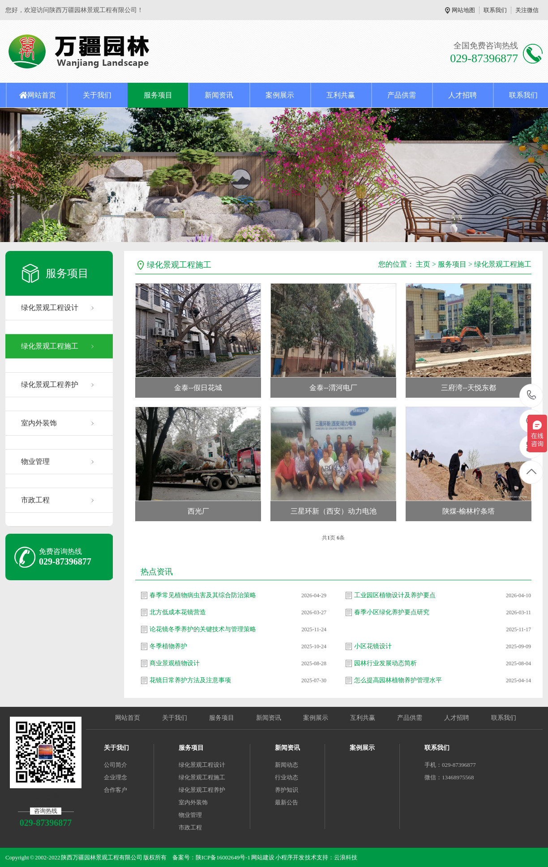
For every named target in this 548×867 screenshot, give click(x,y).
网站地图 (463, 10)
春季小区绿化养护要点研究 (391, 612)
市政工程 (35, 500)
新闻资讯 (219, 95)
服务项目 (158, 95)
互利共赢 (340, 95)
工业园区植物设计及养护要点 (395, 595)
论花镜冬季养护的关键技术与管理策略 (203, 629)
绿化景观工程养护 (49, 384)
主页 (423, 264)
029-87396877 (532, 396)
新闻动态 (286, 764)
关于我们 (97, 95)
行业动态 (286, 777)
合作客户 (115, 789)
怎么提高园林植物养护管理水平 (398, 680)
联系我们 (495, 10)
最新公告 (286, 802)
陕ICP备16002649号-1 (223, 857)
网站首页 (41, 95)
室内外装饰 (39, 423)
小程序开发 (289, 857)
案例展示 (279, 95)
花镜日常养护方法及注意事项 (190, 680)
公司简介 (115, 764)
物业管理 (35, 461)
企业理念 (115, 777)
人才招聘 (462, 95)
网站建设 (262, 857)
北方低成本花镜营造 (178, 612)
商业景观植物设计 (175, 663)
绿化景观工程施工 (49, 346)
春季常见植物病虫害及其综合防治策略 (203, 595)
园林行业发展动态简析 (385, 663)
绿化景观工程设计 (49, 307)
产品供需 (401, 95)
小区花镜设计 (373, 646)
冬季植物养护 (168, 646)
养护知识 (286, 789)
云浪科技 (345, 857)
